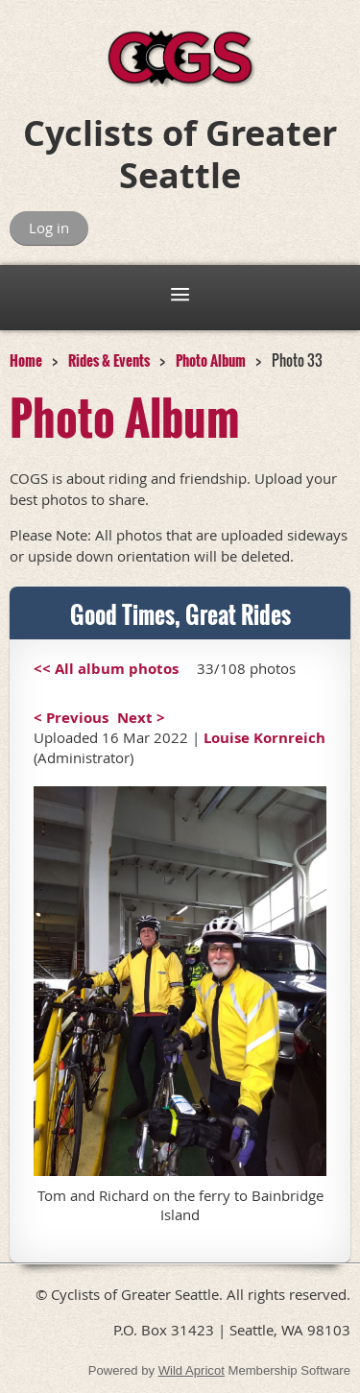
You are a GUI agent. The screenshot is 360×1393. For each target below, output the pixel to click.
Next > (141, 718)
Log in (49, 227)
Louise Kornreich (264, 738)
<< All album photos (106, 669)
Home (26, 360)
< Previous (71, 718)
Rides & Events (109, 360)
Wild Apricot (191, 1370)
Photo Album (211, 360)
